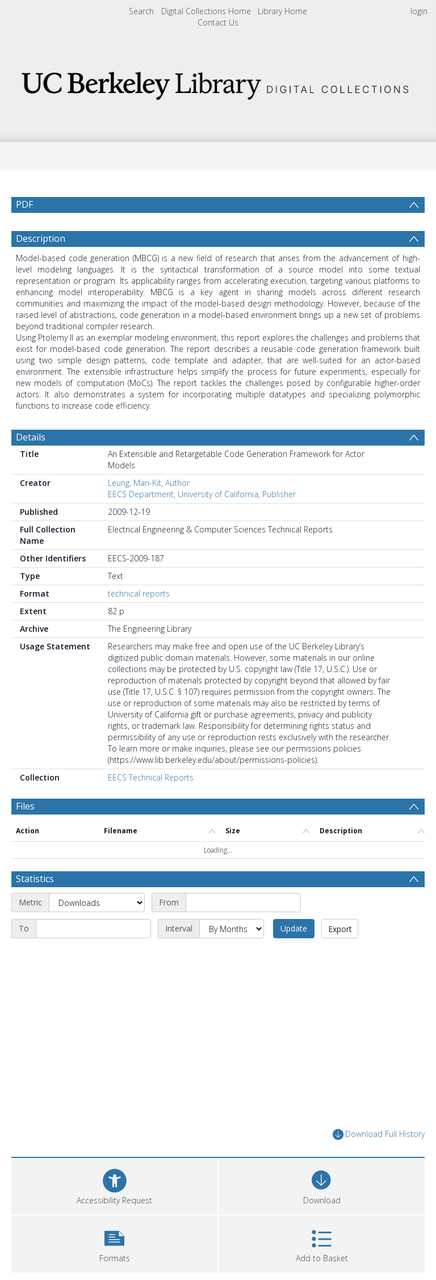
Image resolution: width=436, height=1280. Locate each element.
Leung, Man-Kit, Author (149, 482)
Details (30, 437)
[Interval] (231, 928)
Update (293, 928)
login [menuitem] (418, 11)
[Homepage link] (218, 82)
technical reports (139, 593)
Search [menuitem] (141, 11)
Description (40, 238)
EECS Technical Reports (151, 777)
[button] (114, 1243)
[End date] (93, 928)
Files (25, 806)
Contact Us (218, 22)
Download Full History (379, 1134)
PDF (24, 204)
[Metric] (97, 902)
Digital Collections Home (206, 11)
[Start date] (243, 902)
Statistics (35, 878)
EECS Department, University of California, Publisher (202, 494)
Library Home (282, 11)
